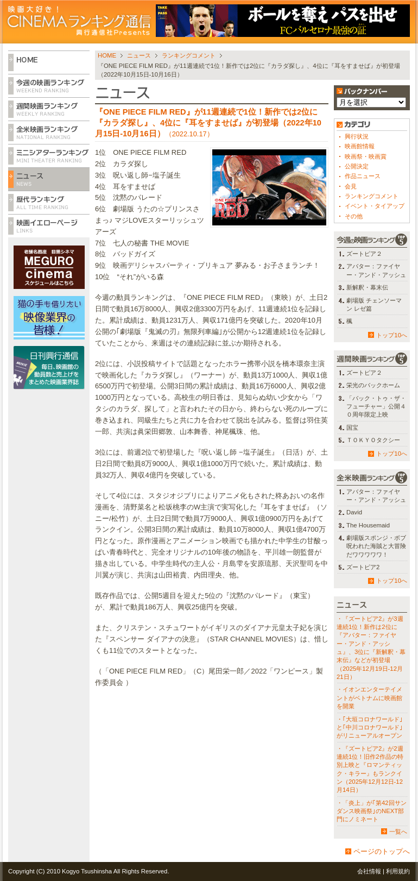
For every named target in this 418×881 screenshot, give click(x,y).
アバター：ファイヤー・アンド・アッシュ (376, 270)
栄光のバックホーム (373, 385)
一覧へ (398, 831)
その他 (354, 216)
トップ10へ (391, 335)
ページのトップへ (381, 851)
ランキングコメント (189, 55)
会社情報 (369, 871)
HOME (107, 55)
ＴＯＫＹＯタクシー (373, 440)
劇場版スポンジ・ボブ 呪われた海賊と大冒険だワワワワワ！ (376, 546)
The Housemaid (368, 525)
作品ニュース (363, 176)
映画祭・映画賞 (366, 156)
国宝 (352, 427)
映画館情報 (360, 146)
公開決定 (357, 166)
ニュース (139, 55)
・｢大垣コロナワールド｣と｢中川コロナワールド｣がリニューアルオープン (370, 727)
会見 (351, 186)
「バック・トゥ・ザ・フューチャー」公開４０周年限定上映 (376, 406)
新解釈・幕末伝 (367, 287)
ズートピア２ (364, 253)
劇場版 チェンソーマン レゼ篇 (374, 304)
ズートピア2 (362, 567)
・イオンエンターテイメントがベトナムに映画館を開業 (369, 697)
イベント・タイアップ (374, 206)
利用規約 (398, 871)
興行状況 (357, 136)
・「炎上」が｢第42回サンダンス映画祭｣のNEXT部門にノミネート (372, 811)
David (354, 512)
